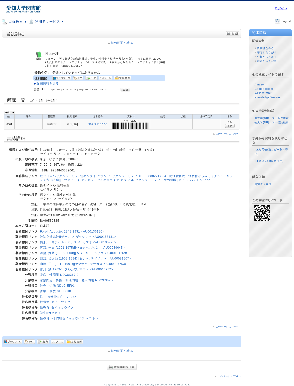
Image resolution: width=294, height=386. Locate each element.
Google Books (264, 88)
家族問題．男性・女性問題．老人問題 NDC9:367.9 (77, 280)
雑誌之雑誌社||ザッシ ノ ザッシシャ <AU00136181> (78, 236)
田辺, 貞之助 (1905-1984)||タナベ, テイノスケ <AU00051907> (85, 258)
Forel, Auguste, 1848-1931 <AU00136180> (72, 231)
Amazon (260, 84)
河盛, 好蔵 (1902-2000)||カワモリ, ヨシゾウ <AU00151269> (84, 253)
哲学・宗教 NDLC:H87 (56, 291)
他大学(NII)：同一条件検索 (271, 118)
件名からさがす (267, 61)
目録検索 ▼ (14, 22)
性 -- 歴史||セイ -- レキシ (58, 296)
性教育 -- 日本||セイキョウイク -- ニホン (69, 318)
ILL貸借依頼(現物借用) (269, 160)
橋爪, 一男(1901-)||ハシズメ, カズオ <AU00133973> (78, 242)
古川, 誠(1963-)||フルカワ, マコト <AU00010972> (76, 269)
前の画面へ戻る (122, 42)
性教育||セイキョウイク (57, 307)
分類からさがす (267, 56)
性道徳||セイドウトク (55, 302)
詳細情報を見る (48, 83)
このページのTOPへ (227, 133)
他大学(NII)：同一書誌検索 (271, 122)
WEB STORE (263, 93)
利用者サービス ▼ (46, 22)
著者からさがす (267, 52)
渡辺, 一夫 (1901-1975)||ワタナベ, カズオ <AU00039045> (82, 247)
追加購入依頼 (262, 184)
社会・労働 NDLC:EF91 (57, 285)
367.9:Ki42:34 (97, 124)
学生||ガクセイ (50, 312)
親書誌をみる (265, 48)
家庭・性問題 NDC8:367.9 (59, 274)
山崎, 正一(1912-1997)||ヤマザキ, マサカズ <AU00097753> (83, 264)
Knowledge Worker (267, 97)
